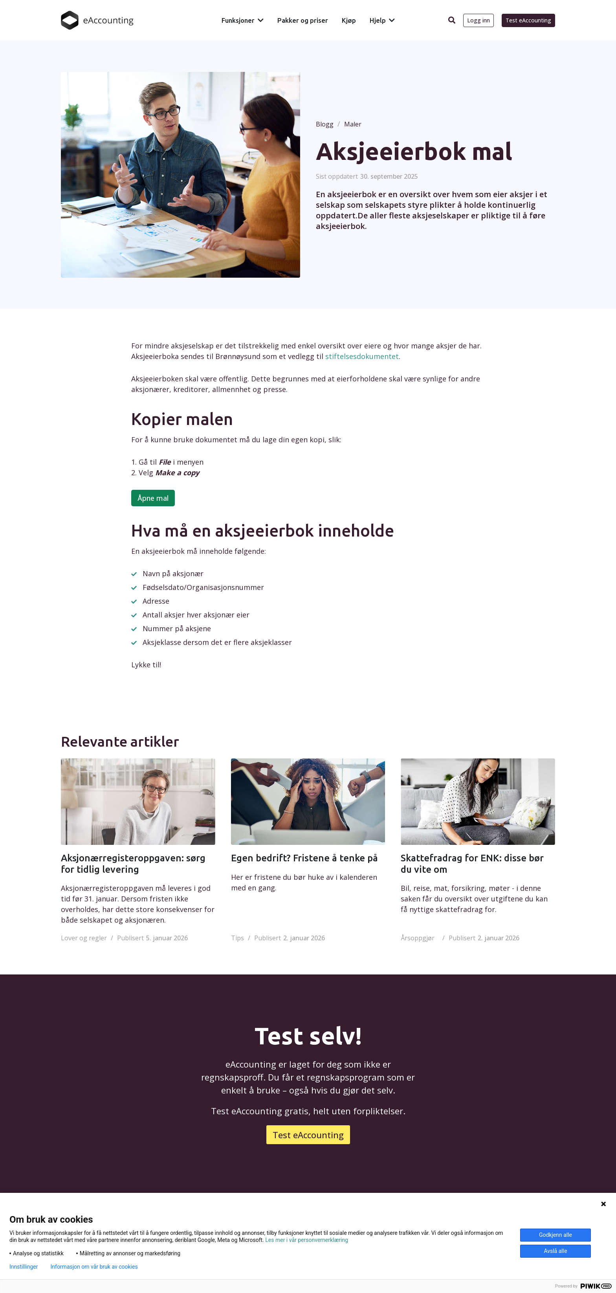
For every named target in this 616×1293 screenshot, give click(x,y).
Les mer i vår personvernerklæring (306, 1240)
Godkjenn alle (555, 1235)
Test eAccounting (528, 20)
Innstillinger (23, 1267)
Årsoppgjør (417, 938)
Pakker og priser (302, 20)
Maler (352, 124)
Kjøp (349, 20)
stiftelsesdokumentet (362, 356)
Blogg (325, 124)
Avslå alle (555, 1251)
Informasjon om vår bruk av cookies (94, 1267)
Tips (237, 938)
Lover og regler (84, 938)
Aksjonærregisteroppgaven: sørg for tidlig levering (133, 864)
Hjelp (378, 20)
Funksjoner (238, 20)
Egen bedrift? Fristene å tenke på (304, 858)
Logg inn (478, 20)
